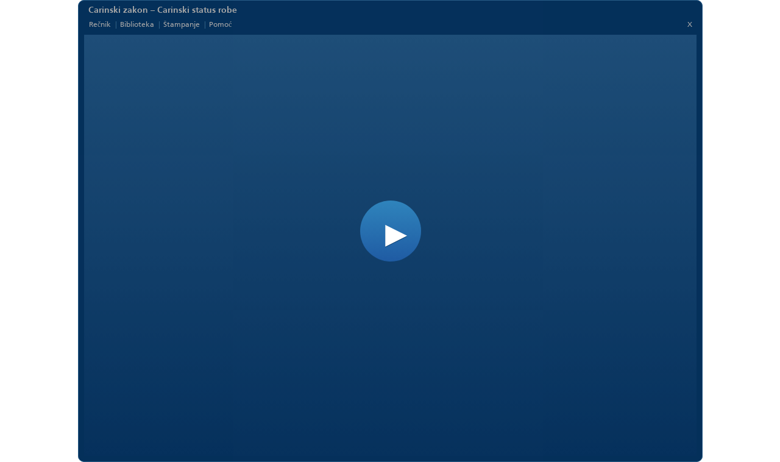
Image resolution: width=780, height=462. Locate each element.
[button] (390, 231)
